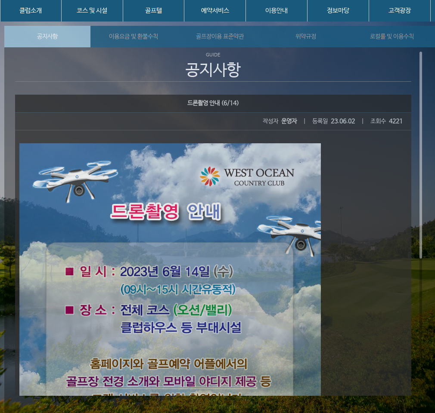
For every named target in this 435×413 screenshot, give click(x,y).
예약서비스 (215, 10)
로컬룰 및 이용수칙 (392, 36)
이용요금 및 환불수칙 (133, 36)
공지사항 (47, 36)
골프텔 (153, 10)
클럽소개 (30, 10)
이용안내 (276, 10)
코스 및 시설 (92, 10)
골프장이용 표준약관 (220, 36)
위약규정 (305, 36)
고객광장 (399, 10)
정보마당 (338, 10)
